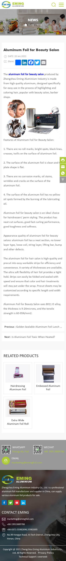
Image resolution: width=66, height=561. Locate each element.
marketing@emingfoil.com (27, 462)
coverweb (42, 557)
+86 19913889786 (54, 451)
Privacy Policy (46, 553)
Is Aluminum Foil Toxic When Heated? (29, 337)
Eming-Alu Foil (20, 451)
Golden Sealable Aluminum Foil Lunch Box (34, 327)
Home (31, 25)
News (39, 25)
